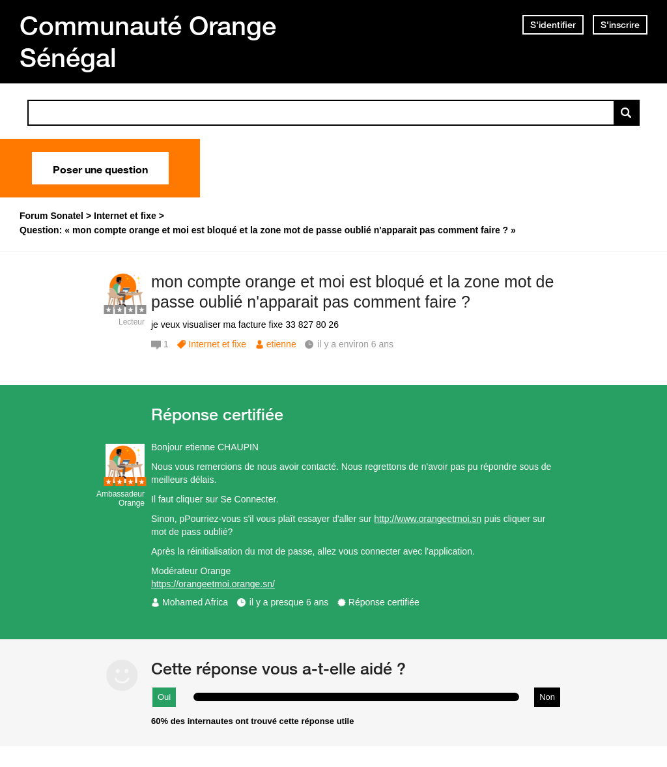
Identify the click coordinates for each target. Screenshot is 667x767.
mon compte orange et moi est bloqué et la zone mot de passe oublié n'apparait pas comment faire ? (352, 291)
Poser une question (100, 168)
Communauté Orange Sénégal (148, 41)
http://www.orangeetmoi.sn (427, 519)
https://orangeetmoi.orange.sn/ (213, 584)
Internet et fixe (217, 344)
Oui (164, 697)
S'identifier (553, 25)
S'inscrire (620, 25)
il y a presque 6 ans (288, 602)
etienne (281, 344)
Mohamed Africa (195, 602)
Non (547, 697)
